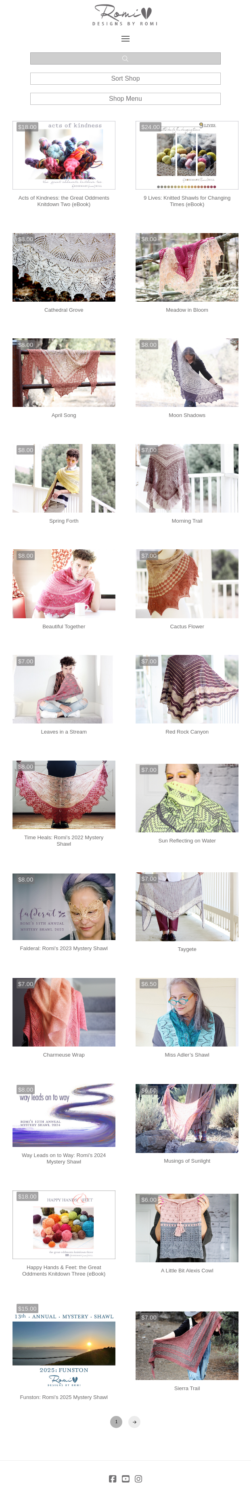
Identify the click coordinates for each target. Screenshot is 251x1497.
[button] (125, 39)
